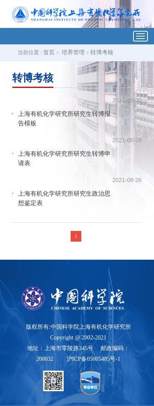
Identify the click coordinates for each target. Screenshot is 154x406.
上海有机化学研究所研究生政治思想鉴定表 (64, 198)
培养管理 (73, 52)
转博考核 (101, 52)
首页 (49, 52)
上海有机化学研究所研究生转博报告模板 (64, 119)
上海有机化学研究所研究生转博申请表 (64, 158)
